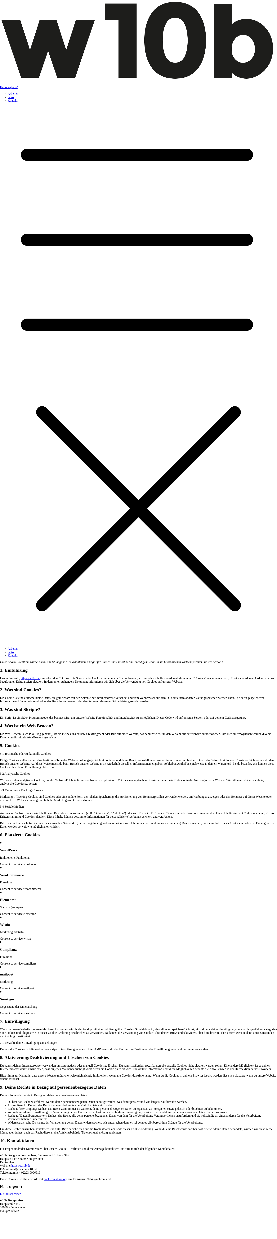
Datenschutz (7, 1234)
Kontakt (13, 100)
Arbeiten (13, 93)
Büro (11, 97)
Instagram (6, 1220)
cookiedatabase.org (55, 1179)
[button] (138, 374)
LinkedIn (5, 1217)
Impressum (7, 1230)
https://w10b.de (30, 678)
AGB (3, 1227)
